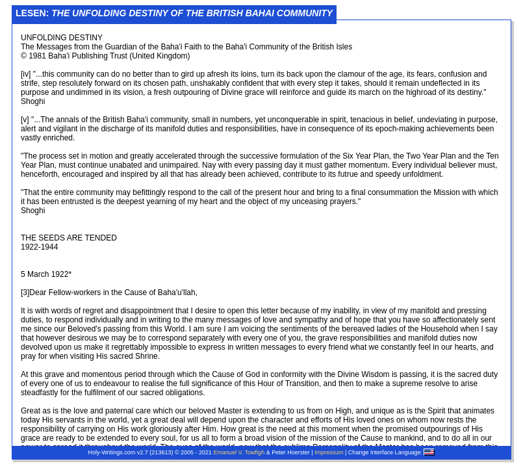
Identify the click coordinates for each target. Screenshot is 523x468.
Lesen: (174, 13)
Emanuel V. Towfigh (239, 452)
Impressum (329, 452)
